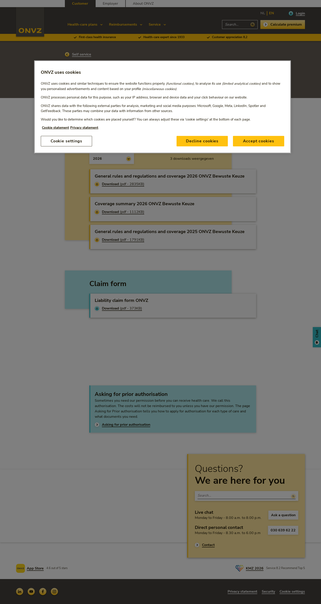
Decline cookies (202, 141)
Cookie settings (66, 141)
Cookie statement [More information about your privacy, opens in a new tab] (55, 127)
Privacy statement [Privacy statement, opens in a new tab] (84, 127)
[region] (162, 106)
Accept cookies (258, 141)
